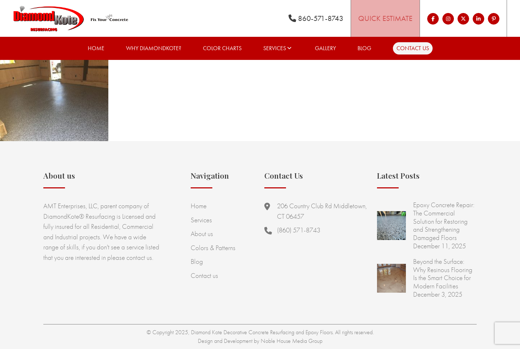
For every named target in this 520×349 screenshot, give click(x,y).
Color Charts (222, 48)
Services (274, 48)
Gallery (325, 48)
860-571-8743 (316, 18)
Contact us (412, 48)
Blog (364, 48)
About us (202, 233)
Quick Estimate (385, 18)
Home (96, 48)
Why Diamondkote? (153, 48)
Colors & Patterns (213, 247)
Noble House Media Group (291, 341)
